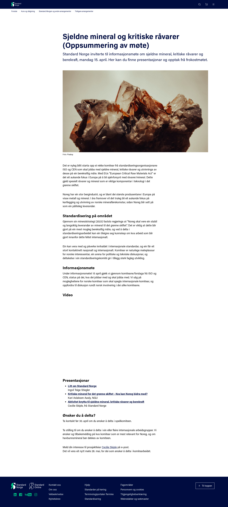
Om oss (53, 489)
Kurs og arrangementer (79, 5)
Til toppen (205, 485)
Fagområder (127, 485)
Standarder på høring (96, 489)
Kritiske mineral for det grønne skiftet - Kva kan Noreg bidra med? (109, 403)
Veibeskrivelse (56, 494)
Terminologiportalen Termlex (99, 494)
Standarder (36, 5)
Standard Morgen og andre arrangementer (54, 15)
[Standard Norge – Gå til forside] (18, 5)
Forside (14, 15)
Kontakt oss (55, 485)
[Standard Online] (36, 486)
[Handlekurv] (198, 5)
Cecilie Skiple (110, 456)
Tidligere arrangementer (84, 15)
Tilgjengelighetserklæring (133, 494)
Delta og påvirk (54, 5)
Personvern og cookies (132, 489)
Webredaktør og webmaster (135, 499)
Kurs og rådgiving (27, 15)
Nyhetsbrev (54, 499)
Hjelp (87, 485)
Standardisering (93, 499)
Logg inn (209, 5)
